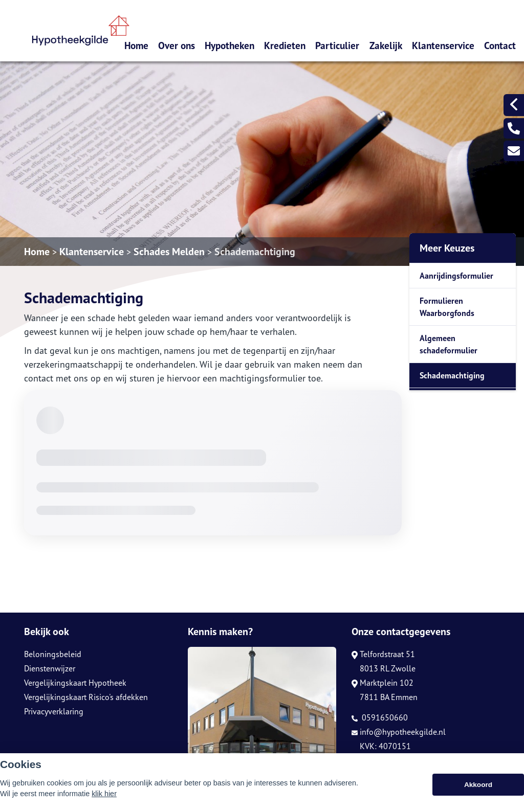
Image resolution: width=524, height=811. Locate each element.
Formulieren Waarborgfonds (447, 307)
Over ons (176, 45)
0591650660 (380, 717)
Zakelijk (385, 45)
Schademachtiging (254, 251)
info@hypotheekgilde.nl (399, 732)
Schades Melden (169, 251)
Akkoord (478, 785)
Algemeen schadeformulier (448, 344)
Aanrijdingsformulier (456, 276)
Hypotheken (229, 45)
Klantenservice (443, 45)
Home (136, 45)
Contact (500, 45)
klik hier (104, 794)
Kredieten (284, 45)
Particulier (337, 45)
